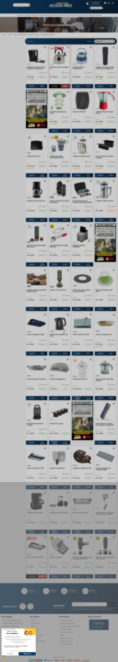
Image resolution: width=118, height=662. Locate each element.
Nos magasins (53, 10)
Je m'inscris (111, 604)
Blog (88, 10)
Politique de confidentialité (10, 626)
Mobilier (33, 620)
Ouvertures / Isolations (38, 641)
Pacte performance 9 (66, 632)
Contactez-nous (97, 8)
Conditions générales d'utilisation (12, 623)
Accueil (3, 34)
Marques (62, 10)
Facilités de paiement (66, 620)
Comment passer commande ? (69, 626)
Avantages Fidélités (66, 629)
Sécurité (33, 626)
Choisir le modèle (78, 398)
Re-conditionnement (66, 638)
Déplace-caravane (37, 635)
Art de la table (35, 623)
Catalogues (82, 10)
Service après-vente (66, 641)
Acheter (31, 86)
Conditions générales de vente (11, 620)
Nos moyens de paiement (68, 623)
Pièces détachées (97, 10)
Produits (18, 10)
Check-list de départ (66, 644)
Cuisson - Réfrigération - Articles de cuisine (26, 34)
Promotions (26, 10)
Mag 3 (62, 635)
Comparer (42, 72)
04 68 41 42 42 (95, 3)
